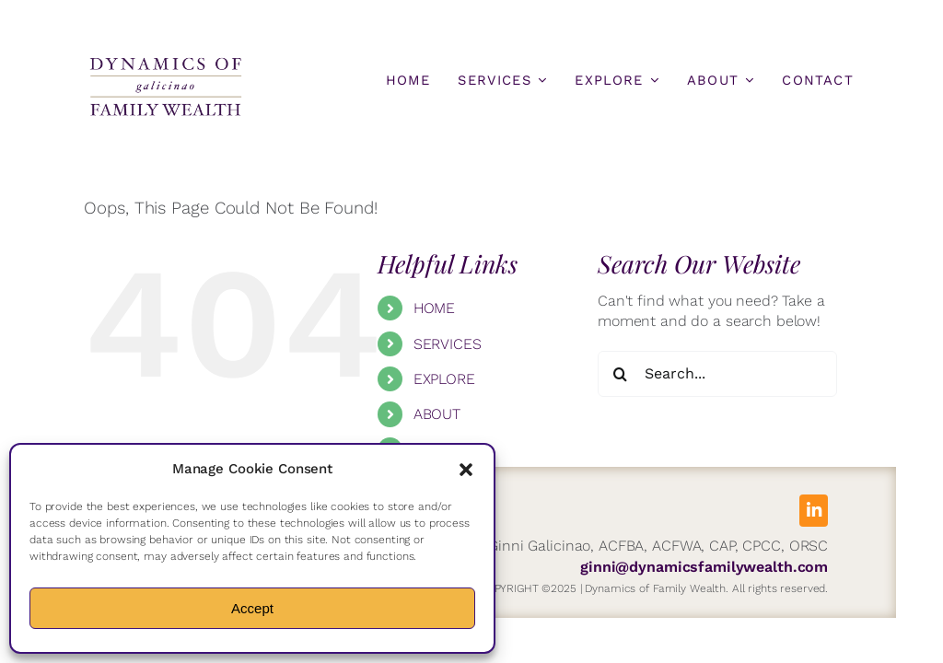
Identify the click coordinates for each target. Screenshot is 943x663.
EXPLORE (444, 379)
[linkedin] (813, 510)
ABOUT (436, 414)
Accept (252, 608)
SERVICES (447, 344)
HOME (434, 308)
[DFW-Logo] (165, 62)
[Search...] (718, 374)
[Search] (621, 374)
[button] (466, 469)
